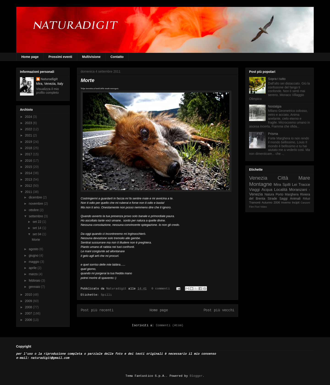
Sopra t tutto (277, 79)
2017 (29, 154)
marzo (33, 274)
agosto (34, 249)
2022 (29, 129)
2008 (29, 307)
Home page (29, 57)
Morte (87, 80)
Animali (295, 198)
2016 (29, 160)
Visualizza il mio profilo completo (47, 90)
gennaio (35, 287)
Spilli (106, 295)
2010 (29, 294)
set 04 (37, 234)
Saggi (283, 198)
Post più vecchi (219, 310)
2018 (29, 148)
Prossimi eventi (60, 57)
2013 (29, 179)
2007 (29, 313)
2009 (29, 301)
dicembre (36, 197)
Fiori (257, 206)
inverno (286, 202)
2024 (29, 117)
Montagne (260, 184)
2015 (29, 167)
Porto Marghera (287, 194)
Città (283, 178)
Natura (269, 194)
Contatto (117, 57)
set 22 (37, 222)
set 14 (37, 228)
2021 (29, 135)
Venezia (258, 178)
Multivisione (91, 57)
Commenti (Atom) (169, 325)
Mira (277, 184)
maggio (34, 261)
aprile (33, 268)
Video (263, 206)
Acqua (266, 189)
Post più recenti (97, 310)
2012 (29, 185)
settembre (36, 216)
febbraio (35, 280)
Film (251, 206)
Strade (272, 198)
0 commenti (160, 288)
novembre (36, 203)
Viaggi (254, 189)
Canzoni (305, 202)
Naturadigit (117, 288)
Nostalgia (274, 106)
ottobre (34, 210)
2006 (29, 320)
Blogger (196, 376)
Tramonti (254, 202)
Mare (304, 178)
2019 (29, 142)
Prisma (273, 134)
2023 (29, 123)
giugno (34, 255)
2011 (29, 192)
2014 (29, 173)
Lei (294, 184)
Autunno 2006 (271, 202)
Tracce (304, 184)
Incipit (296, 202)
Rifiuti (306, 198)
